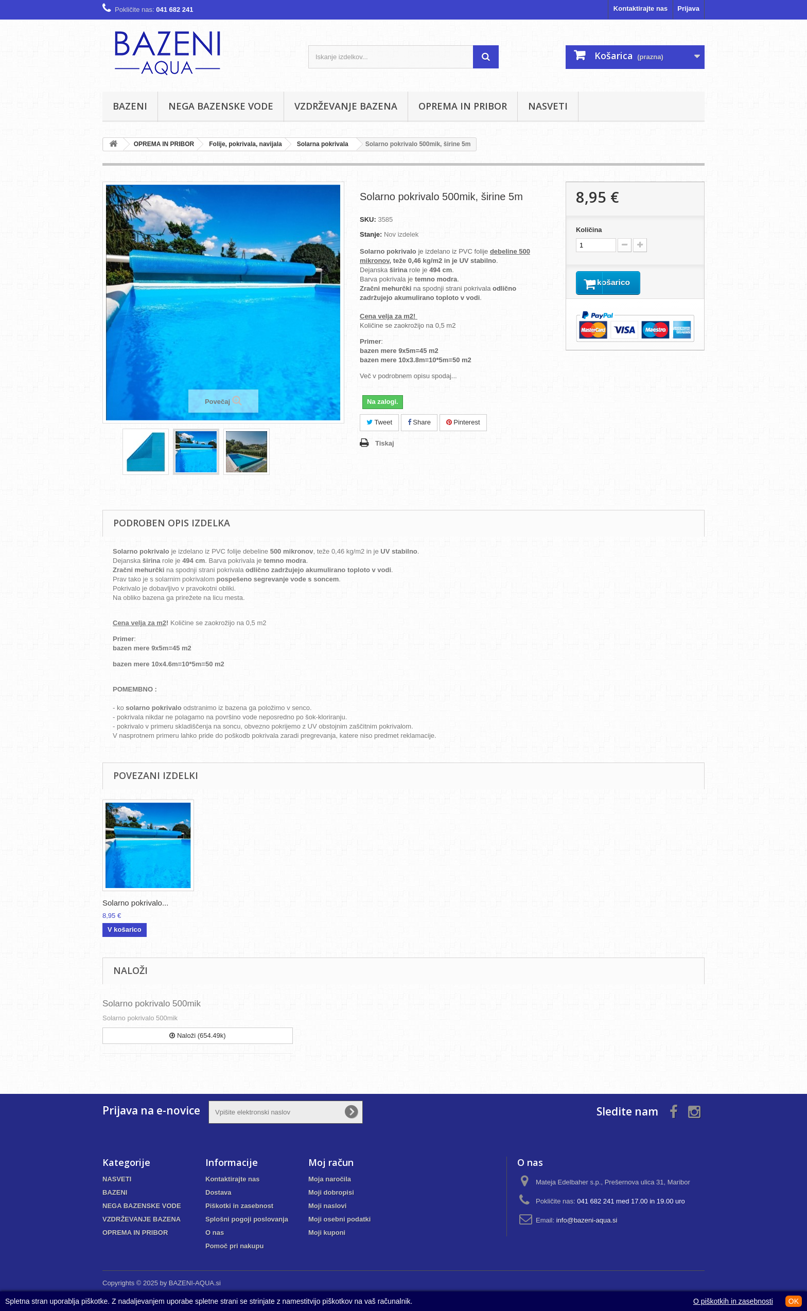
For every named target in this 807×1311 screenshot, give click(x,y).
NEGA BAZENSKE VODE (220, 106)
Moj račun (331, 1162)
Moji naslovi (327, 1206)
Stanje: (371, 234)
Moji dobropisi (331, 1192)
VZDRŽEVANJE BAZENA (345, 106)
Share (419, 422)
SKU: (368, 219)
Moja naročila (329, 1179)
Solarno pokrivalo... (339, 902)
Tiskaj (384, 443)
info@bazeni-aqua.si (587, 1220)
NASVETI (548, 106)
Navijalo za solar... (133, 902)
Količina (589, 230)
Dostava (218, 1192)
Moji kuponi (326, 1232)
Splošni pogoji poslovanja (246, 1219)
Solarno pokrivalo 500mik (151, 1003)
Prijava (688, 8)
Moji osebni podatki (339, 1219)
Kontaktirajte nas (640, 8)
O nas (214, 1232)
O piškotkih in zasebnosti (733, 1301)
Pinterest (463, 422)
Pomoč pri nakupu (234, 1246)
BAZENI (130, 106)
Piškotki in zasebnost (239, 1206)
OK (793, 1301)
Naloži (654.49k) (197, 1035)
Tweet (379, 422)
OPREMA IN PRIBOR (462, 106)
